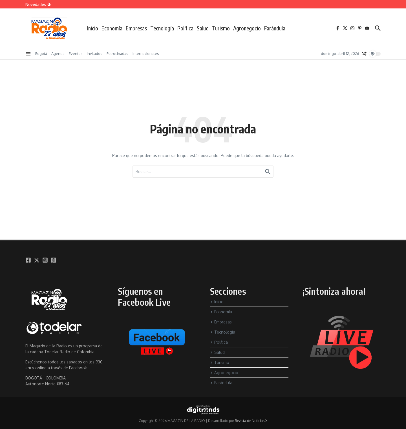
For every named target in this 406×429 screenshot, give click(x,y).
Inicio (92, 28)
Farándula (274, 28)
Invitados (94, 53)
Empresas (136, 28)
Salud (203, 28)
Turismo (221, 28)
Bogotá (41, 53)
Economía (112, 28)
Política (185, 28)
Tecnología (162, 28)
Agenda (58, 53)
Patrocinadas (117, 53)
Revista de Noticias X (251, 421)
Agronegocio (247, 28)
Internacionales (146, 53)
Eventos (76, 53)
